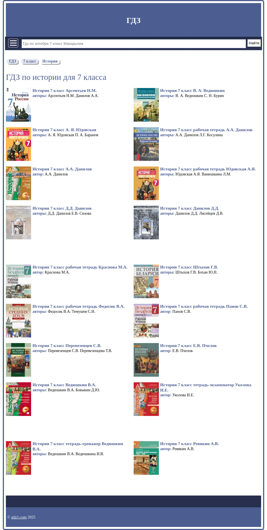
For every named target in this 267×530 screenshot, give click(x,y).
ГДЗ (133, 20)
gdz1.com (19, 517)
